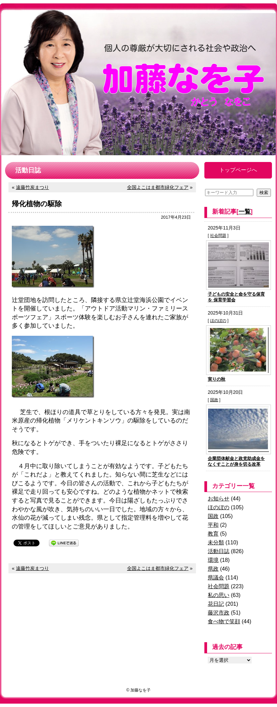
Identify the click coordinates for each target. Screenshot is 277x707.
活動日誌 (218, 551)
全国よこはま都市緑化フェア (157, 187)
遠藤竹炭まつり (32, 187)
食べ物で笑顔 (224, 621)
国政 (214, 400)
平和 (213, 525)
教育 (213, 534)
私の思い (218, 595)
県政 (213, 569)
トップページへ (238, 170)
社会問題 (218, 235)
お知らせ (218, 498)
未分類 (216, 542)
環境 (213, 560)
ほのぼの (218, 320)
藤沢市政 (218, 613)
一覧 (244, 211)
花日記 (216, 604)
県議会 (216, 577)
